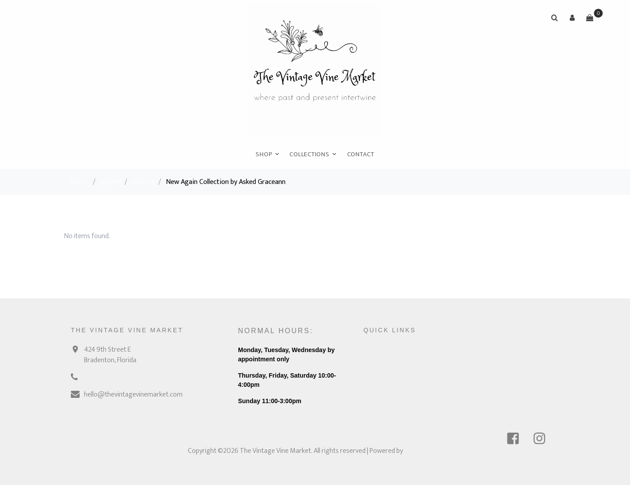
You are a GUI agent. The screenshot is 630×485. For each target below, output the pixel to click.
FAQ (369, 383)
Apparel (110, 182)
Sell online (517, 350)
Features (515, 367)
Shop (264, 154)
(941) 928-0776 (106, 377)
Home (79, 182)
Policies (374, 399)
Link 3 (440, 383)
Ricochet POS (423, 451)
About (372, 367)
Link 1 (440, 350)
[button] (572, 17)
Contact (360, 154)
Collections (309, 154)
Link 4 (441, 399)
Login (511, 383)
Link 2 (441, 367)
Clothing (143, 182)
